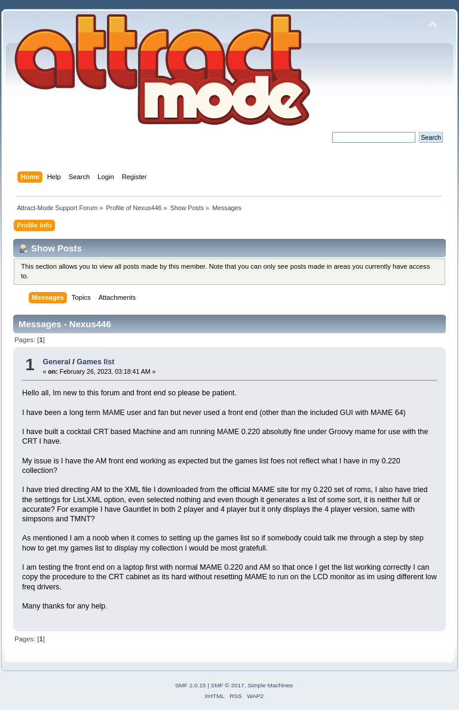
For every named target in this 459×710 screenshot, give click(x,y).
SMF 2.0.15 (190, 685)
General (56, 362)
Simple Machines (270, 685)
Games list (95, 362)
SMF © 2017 (227, 685)
